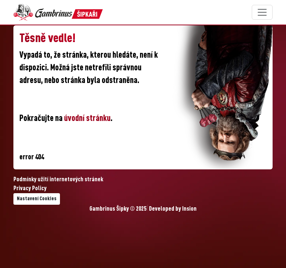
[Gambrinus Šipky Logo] (58, 12)
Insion (189, 209)
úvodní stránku (87, 119)
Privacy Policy (30, 189)
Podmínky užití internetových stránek (58, 180)
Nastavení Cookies (37, 198)
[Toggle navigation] (262, 12)
